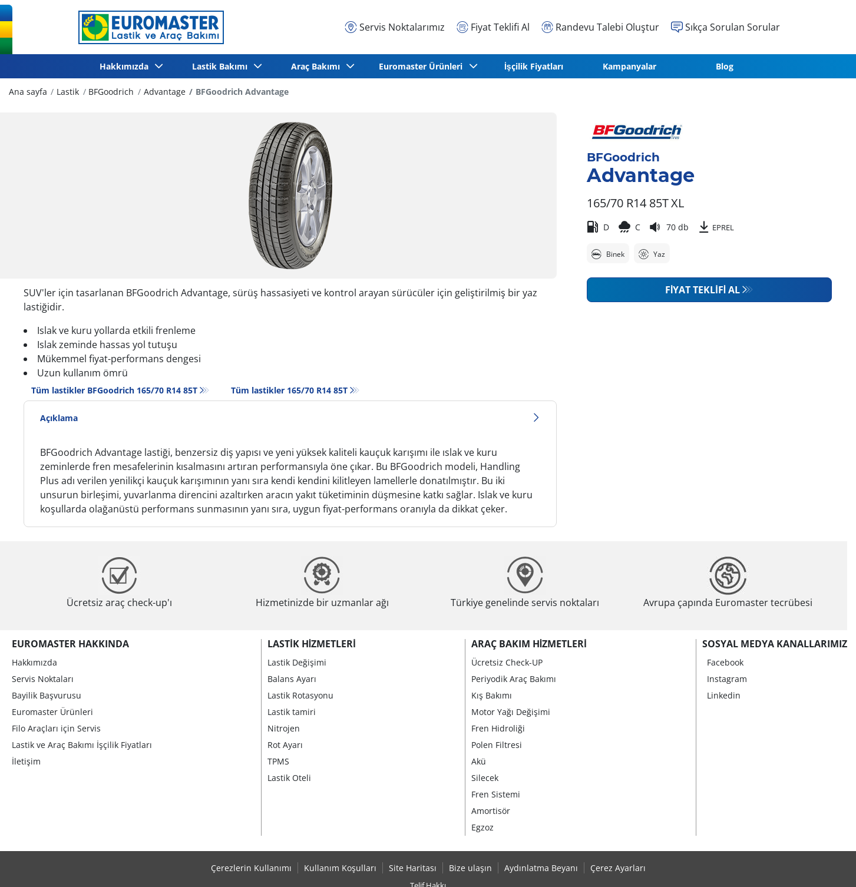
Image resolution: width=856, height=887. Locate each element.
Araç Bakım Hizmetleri (529, 643)
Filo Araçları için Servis (56, 728)
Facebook (725, 662)
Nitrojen (283, 728)
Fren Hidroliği (498, 728)
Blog (724, 66)
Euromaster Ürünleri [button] (423, 66)
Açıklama (290, 417)
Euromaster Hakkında (70, 643)
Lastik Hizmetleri (311, 643)
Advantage (165, 91)
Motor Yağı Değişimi (510, 711)
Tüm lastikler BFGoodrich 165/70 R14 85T (114, 390)
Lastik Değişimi (296, 662)
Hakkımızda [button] (126, 66)
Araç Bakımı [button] (316, 66)
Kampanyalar (629, 66)
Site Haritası (413, 867)
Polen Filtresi (496, 744)
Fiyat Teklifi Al (702, 289)
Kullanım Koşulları (340, 867)
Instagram (727, 678)
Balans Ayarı (291, 678)
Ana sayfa (28, 91)
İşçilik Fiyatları (533, 66)
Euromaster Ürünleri (52, 711)
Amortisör (490, 810)
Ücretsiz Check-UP (507, 662)
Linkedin (724, 695)
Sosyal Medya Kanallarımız (774, 643)
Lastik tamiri (291, 711)
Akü (478, 761)
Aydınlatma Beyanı (541, 867)
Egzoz (482, 827)
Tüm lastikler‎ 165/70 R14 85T (289, 390)
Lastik (68, 91)
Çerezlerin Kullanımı (251, 867)
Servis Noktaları (43, 678)
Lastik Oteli (289, 777)
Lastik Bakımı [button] (221, 66)
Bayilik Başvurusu (46, 695)
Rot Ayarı (285, 744)
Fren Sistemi (495, 794)
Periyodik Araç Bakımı (513, 678)
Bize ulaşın (470, 867)
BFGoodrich (111, 91)
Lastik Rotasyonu (300, 695)
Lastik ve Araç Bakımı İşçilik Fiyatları (82, 744)
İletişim (26, 761)
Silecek (484, 777)
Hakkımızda (34, 662)
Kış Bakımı (491, 695)
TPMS (278, 761)
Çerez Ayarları (618, 867)
